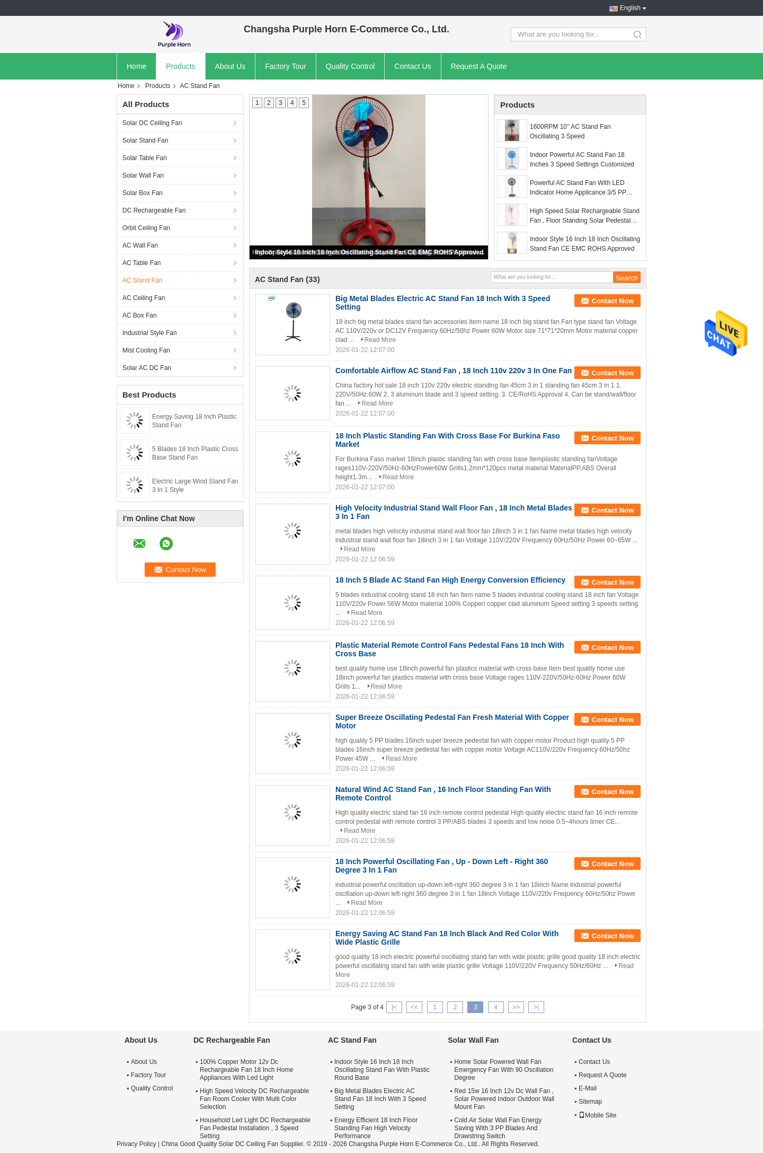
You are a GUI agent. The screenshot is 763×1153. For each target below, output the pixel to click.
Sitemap (590, 1101)
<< (414, 1007)
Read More (380, 340)
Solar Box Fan (142, 193)
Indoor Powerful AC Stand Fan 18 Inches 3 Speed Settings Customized (582, 159)
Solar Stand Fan (145, 140)
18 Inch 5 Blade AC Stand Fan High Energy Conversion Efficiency (450, 580)
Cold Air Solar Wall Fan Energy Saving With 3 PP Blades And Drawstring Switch (498, 1128)
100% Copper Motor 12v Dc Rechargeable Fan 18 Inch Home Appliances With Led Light (247, 1069)
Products (180, 66)
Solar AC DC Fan (146, 368)
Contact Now (613, 301)
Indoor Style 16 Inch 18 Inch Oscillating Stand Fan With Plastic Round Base (382, 1069)
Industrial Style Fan (149, 333)
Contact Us (412, 66)
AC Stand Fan (142, 280)
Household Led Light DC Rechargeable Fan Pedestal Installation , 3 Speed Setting (255, 1128)
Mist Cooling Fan (146, 350)
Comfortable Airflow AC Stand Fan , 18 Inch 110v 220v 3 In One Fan (453, 370)
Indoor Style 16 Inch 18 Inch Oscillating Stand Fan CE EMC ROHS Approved (369, 252)
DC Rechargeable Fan (153, 210)
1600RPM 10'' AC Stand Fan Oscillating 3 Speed (570, 131)
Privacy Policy (136, 1144)
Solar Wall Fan (143, 175)
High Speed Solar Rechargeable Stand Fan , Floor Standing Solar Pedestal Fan (585, 216)
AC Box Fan (139, 315)
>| (536, 1007)
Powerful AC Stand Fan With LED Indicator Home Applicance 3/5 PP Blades (578, 188)
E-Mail (588, 1088)
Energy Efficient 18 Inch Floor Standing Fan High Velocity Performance (376, 1128)
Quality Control (350, 66)
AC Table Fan (141, 263)
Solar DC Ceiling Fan (152, 123)
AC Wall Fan (140, 245)
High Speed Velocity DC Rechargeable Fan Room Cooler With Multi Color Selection (254, 1099)
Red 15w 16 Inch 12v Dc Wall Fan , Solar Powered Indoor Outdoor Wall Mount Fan (504, 1099)
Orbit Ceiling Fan (146, 228)
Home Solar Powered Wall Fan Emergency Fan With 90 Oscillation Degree (503, 1069)
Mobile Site (597, 1115)
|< (394, 1007)
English (630, 8)
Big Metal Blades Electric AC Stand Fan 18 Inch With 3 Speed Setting (380, 1099)
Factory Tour (285, 66)
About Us (230, 66)
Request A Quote (479, 66)
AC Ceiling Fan (143, 298)
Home (136, 66)
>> (516, 1007)
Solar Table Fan (144, 158)
